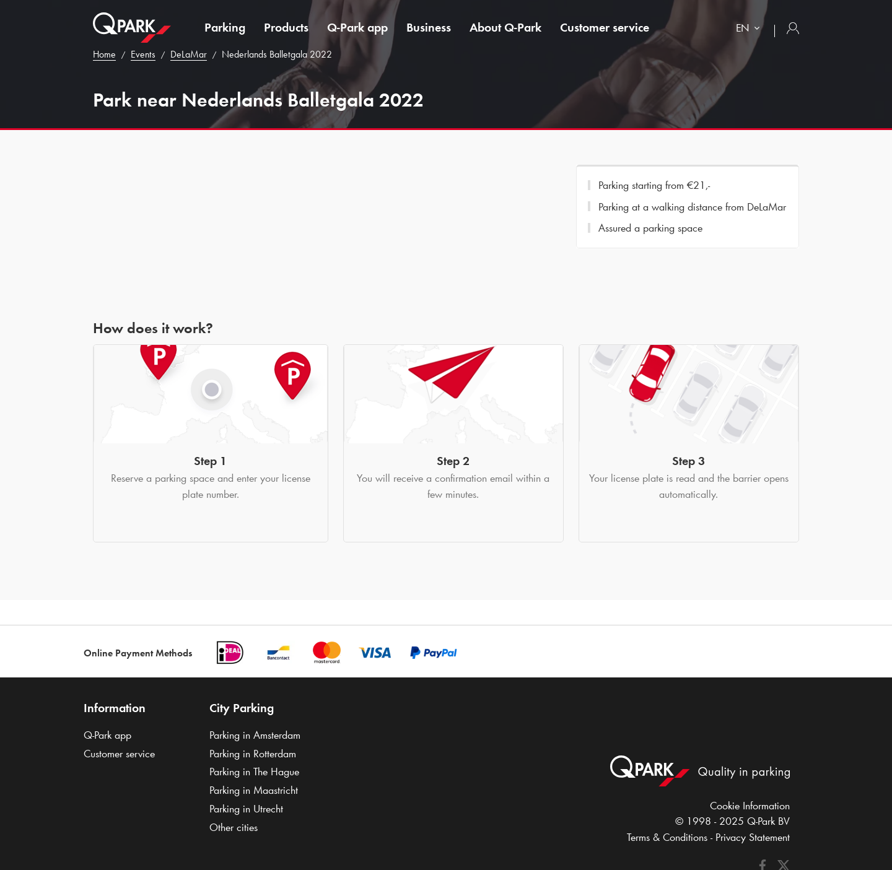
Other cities (233, 827)
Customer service (604, 27)
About (505, 27)
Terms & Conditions (667, 837)
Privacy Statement (752, 837)
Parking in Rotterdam (252, 753)
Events (143, 54)
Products (286, 27)
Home (104, 54)
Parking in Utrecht (246, 809)
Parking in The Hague (254, 771)
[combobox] (750, 29)
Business (428, 27)
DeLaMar (188, 54)
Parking (224, 27)
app (357, 27)
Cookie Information (750, 805)
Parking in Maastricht (253, 790)
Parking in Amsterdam (254, 735)
